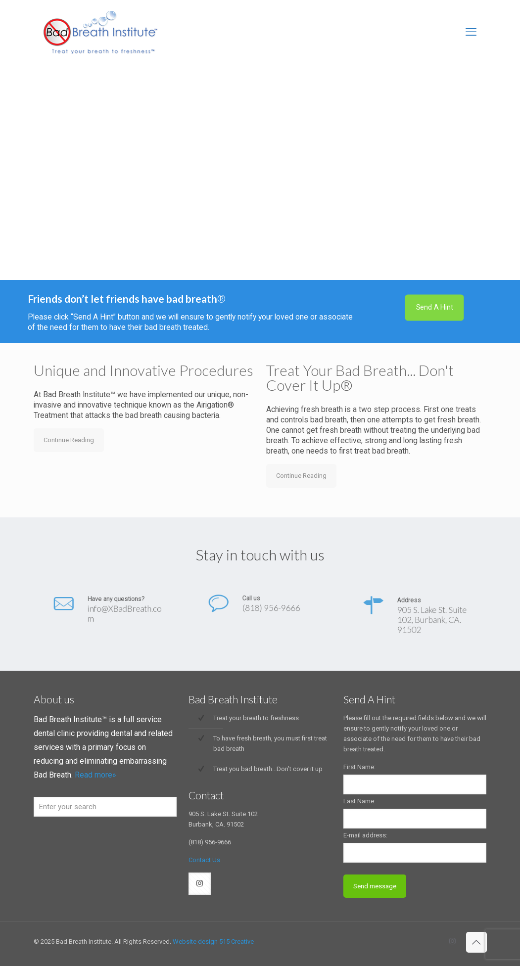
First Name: (359, 767)
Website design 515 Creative (213, 941)
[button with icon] (200, 884)
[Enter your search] (105, 807)
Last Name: (359, 801)
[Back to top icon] (476, 942)
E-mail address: (365, 835)
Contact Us (204, 860)
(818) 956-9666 (267, 608)
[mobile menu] (471, 32)
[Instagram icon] (452, 941)
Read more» (95, 775)
